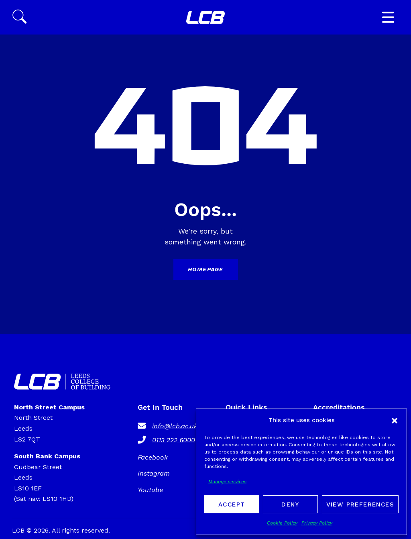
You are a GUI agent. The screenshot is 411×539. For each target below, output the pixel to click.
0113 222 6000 (173, 440)
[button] (395, 421)
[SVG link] (205, 17)
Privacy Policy (316, 523)
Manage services (227, 481)
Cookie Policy (282, 523)
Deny (290, 504)
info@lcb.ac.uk (174, 426)
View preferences (360, 504)
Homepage (206, 269)
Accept (231, 504)
